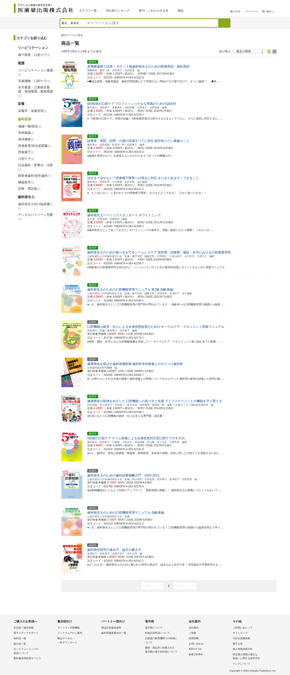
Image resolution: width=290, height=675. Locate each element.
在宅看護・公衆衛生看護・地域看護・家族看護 (35, 91)
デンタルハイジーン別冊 (35, 217)
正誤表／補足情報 (24, 627)
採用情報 (194, 638)
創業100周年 (196, 654)
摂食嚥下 (26, 152)
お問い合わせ (196, 643)
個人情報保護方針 (243, 649)
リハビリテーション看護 (35, 72)
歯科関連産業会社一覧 (113, 632)
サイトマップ (240, 632)
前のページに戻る (72, 35)
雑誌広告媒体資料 (111, 627)
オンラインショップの (34, 651)
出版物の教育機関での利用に (165, 640)
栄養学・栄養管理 (32, 111)
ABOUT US (195, 649)
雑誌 (181, 10)
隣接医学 (26, 182)
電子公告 (238, 643)
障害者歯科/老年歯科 (34, 175)
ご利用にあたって (243, 627)
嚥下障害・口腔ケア (34, 55)
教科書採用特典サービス (27, 658)
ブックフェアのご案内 (69, 632)
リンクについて (241, 663)
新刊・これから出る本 (153, 10)
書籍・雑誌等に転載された (165, 650)
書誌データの (78, 640)
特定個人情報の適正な (253, 656)
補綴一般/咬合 (29, 126)
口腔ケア (26, 158)
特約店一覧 (20, 638)
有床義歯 (26, 132)
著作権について (153, 627)
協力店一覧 (20, 643)
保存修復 (26, 139)
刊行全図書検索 (241, 638)
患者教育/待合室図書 (34, 146)
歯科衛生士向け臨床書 (35, 206)
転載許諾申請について (157, 632)
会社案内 (194, 627)
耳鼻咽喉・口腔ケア (34, 81)
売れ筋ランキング (118, 10)
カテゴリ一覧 (88, 10)
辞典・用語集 (29, 188)
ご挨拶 (192, 632)
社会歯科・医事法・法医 (35, 167)
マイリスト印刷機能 (68, 627)
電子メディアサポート (26, 632)
